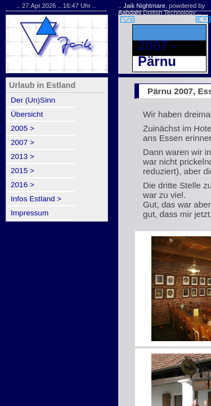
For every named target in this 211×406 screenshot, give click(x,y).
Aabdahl (129, 12)
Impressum (29, 213)
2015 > (22, 170)
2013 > (22, 156)
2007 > (22, 142)
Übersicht (27, 114)
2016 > (22, 184)
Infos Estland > (36, 199)
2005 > (22, 128)
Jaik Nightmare (144, 5)
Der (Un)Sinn (33, 100)
